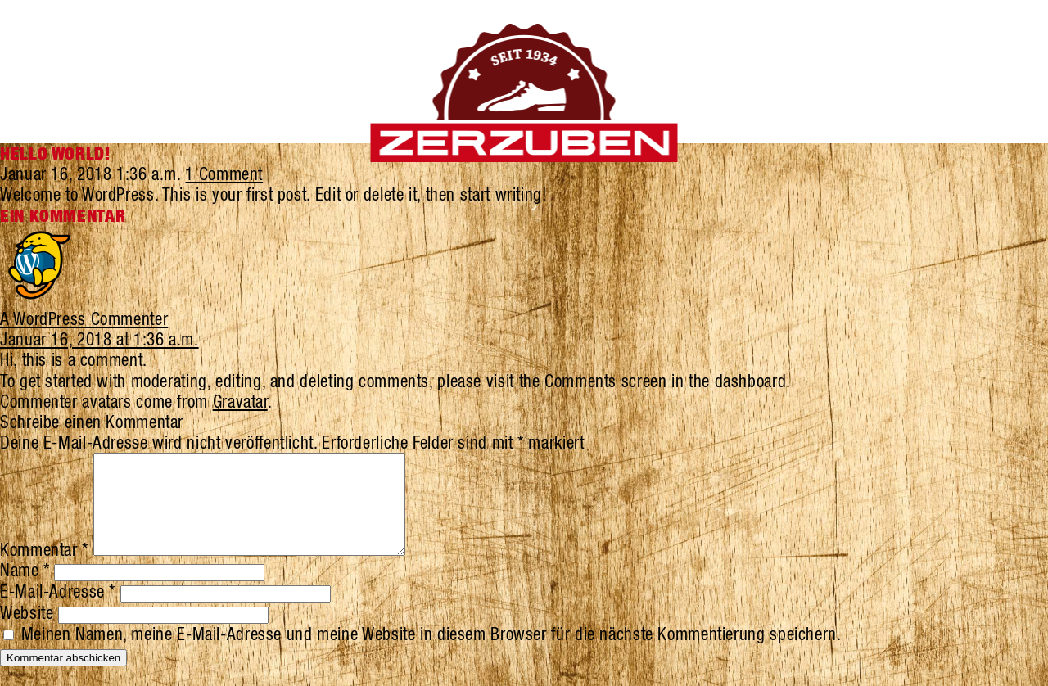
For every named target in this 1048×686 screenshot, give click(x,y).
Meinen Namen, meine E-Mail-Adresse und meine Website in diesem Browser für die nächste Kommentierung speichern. (431, 653)
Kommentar (44, 569)
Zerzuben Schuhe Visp (524, 93)
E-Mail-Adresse (57, 611)
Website (26, 632)
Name (25, 589)
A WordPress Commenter (84, 318)
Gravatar (240, 401)
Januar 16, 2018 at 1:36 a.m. (99, 339)
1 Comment (224, 173)
